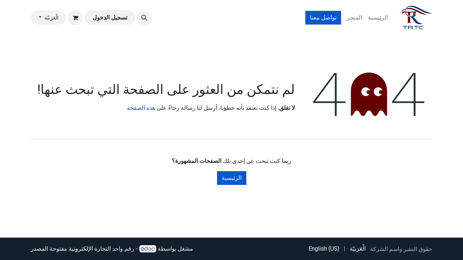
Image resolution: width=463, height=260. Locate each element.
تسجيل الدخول (110, 17)
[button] (144, 17)
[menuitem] (378, 17)
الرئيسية (232, 177)
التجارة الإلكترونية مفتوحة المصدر (71, 248)
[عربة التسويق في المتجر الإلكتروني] (75, 17)
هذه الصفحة (141, 107)
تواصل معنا (323, 17)
